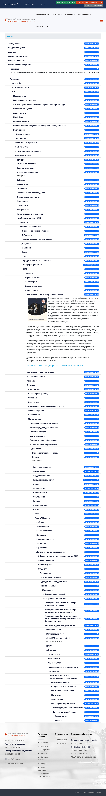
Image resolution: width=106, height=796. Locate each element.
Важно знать (54, 654)
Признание (56, 695)
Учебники (30, 381)
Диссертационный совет (64, 712)
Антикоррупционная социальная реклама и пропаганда (39, 104)
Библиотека (27, 235)
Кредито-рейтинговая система (37, 261)
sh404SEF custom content (58, 638)
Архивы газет (42, 526)
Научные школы (32, 277)
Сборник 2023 (31, 366)
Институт (30, 385)
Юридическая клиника (30, 227)
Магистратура (21, 147)
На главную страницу (38, 394)
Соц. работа (20, 138)
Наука (24, 252)
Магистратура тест (55, 634)
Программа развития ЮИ (93, 6)
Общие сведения (36, 411)
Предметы (15, 79)
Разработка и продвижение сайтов (88, 792)
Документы (27, 244)
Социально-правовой (27, 164)
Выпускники (19, 130)
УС (24, 256)
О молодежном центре (18, 56)
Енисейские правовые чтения (40, 372)
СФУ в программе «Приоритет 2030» (89, 2)
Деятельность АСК (20, 88)
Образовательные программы (44, 423)
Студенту (69, 14)
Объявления (39, 497)
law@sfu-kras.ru (14, 759)
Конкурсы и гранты (42, 467)
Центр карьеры (48, 586)
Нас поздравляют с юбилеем (44, 453)
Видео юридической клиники (35, 231)
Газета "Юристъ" (43, 518)
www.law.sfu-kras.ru (15, 763)
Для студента (19, 113)
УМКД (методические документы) (60, 625)
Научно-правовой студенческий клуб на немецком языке (39, 126)
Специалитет (23, 205)
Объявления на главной (54, 594)
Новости (56, 14)
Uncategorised (13, 43)
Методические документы (20, 65)
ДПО (48, 26)
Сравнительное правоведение (31, 193)
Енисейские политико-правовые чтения (44, 294)
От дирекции (39, 488)
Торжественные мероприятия (43, 444)
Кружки (36, 501)
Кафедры (14, 69)
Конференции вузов (32, 265)
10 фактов (41, 543)
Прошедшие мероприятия (63, 703)
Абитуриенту (83, 14)
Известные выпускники (26, 143)
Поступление (34, 415)
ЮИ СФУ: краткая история (66, 2)
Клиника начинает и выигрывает (37, 239)
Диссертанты (61, 716)
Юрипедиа (41, 535)
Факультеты (22, 184)
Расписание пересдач (51, 577)
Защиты (58, 720)
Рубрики (40, 522)
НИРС (49, 646)
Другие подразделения (27, 172)
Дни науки (36, 449)
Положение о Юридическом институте (46, 406)
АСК (13, 92)
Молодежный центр (16, 48)
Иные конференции (35, 377)
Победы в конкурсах (22, 109)
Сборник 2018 (77, 366)
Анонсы (12, 52)
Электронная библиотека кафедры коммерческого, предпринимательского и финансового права (64, 618)
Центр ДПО (45, 763)
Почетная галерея (38, 432)
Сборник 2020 (54, 366)
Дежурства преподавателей (54, 582)
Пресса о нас (34, 389)
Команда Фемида (21, 121)
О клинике (26, 248)
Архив (36, 510)
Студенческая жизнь (42, 476)
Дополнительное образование (44, 440)
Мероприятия (19, 96)
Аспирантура (23, 210)
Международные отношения (28, 151)
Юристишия (42, 548)
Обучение (32, 398)
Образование (39, 471)
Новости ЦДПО (45, 565)
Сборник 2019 (66, 366)
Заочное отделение (25, 168)
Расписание (45, 573)
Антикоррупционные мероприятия (67, 708)
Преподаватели (40, 505)
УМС (25, 269)
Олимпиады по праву (60, 682)
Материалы (53, 671)
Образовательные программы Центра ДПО (58, 556)
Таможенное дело (23, 155)
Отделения (22, 189)
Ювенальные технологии (28, 197)
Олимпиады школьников (62, 691)
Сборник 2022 (43, 366)
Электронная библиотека (54, 599)
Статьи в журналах (33, 286)
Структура (19, 160)
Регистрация (62, 743)
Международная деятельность (44, 427)
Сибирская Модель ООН (29, 218)
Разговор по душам (45, 539)
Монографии (31, 282)
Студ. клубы (15, 83)
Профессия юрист (16, 60)
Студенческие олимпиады (63, 687)
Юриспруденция (22, 134)
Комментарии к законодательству (63, 667)
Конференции (31, 290)
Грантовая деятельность (24, 100)
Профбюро (18, 117)
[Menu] (101, 20)
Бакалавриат (22, 201)
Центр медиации (37, 436)
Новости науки (40, 493)
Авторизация (62, 740)
